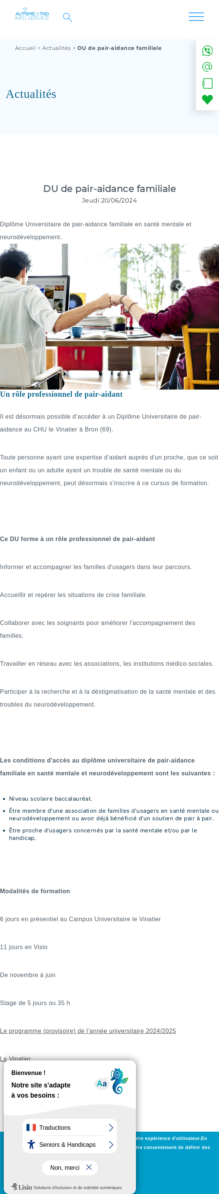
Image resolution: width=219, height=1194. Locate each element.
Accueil (25, 48)
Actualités (56, 48)
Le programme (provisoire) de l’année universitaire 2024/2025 (88, 1031)
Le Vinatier (15, 1059)
